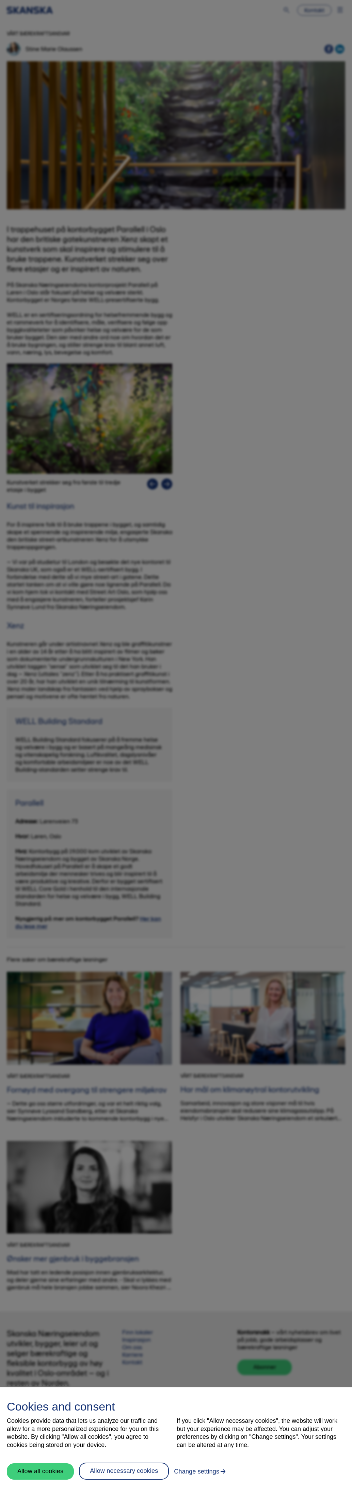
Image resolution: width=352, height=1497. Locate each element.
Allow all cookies (40, 1471)
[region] (176, 1442)
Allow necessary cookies (124, 1470)
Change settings (196, 1471)
